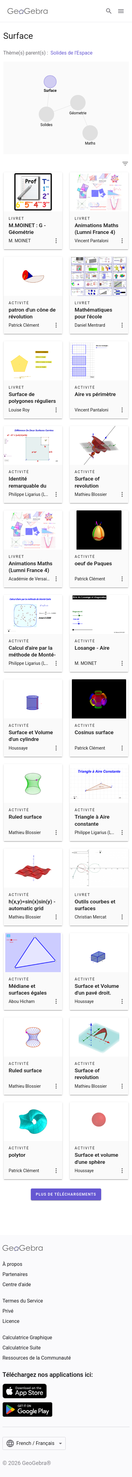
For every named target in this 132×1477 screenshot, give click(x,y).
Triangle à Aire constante (92, 820)
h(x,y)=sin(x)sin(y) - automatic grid (32, 904)
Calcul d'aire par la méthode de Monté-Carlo (32, 655)
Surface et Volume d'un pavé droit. (97, 989)
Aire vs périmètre (95, 394)
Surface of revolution (87, 482)
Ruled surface (25, 817)
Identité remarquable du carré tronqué (27, 486)
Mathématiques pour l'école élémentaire (93, 317)
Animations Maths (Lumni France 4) (96, 228)
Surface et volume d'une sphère (96, 1158)
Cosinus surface (94, 732)
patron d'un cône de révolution (32, 313)
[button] (66, 1194)
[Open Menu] (121, 11)
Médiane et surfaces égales (28, 989)
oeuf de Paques (93, 563)
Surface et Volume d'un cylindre (31, 735)
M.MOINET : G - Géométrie (27, 228)
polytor (17, 1155)
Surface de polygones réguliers (32, 397)
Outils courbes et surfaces (95, 904)
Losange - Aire (92, 648)
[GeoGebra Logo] (27, 11)
